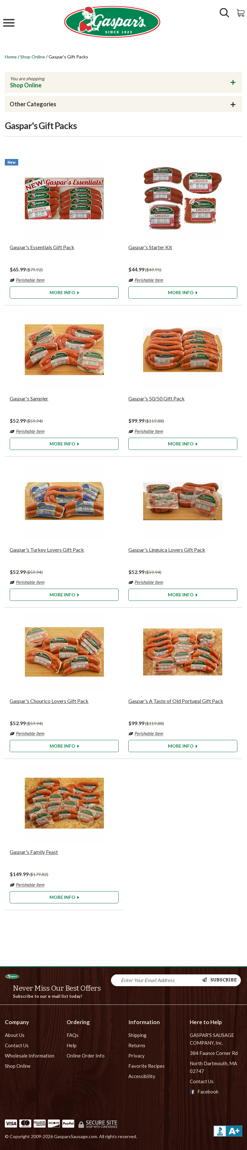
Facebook (204, 1091)
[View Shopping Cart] (241, 12)
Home (11, 56)
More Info (64, 292)
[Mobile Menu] (8, 23)
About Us (14, 1035)
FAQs (72, 1035)
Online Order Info (86, 1055)
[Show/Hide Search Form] (224, 13)
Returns (136, 1045)
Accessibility (141, 1076)
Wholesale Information (29, 1055)
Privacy (136, 1055)
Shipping (137, 1035)
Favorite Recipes (146, 1066)
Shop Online (32, 56)
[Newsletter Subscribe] (221, 980)
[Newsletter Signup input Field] (156, 980)
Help (72, 1045)
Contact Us (17, 1045)
